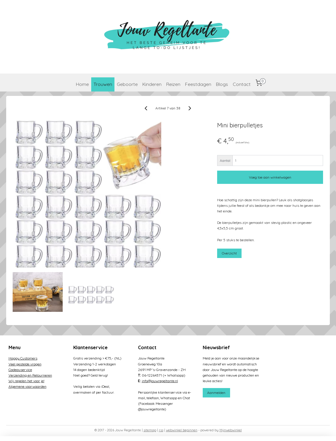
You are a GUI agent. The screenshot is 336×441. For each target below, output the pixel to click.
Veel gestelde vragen (25, 364)
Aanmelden (216, 392)
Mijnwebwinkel (230, 430)
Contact (242, 84)
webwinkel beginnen (181, 430)
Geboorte (127, 84)
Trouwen (103, 84)
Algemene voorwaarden (27, 386)
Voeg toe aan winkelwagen (270, 177)
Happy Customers (23, 358)
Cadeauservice (20, 369)
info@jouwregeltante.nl (160, 381)
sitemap (150, 430)
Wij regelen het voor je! (26, 381)
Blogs (222, 84)
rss (161, 430)
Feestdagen (198, 84)
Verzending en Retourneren (30, 375)
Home (82, 84)
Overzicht (229, 253)
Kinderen (152, 84)
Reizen (173, 84)
